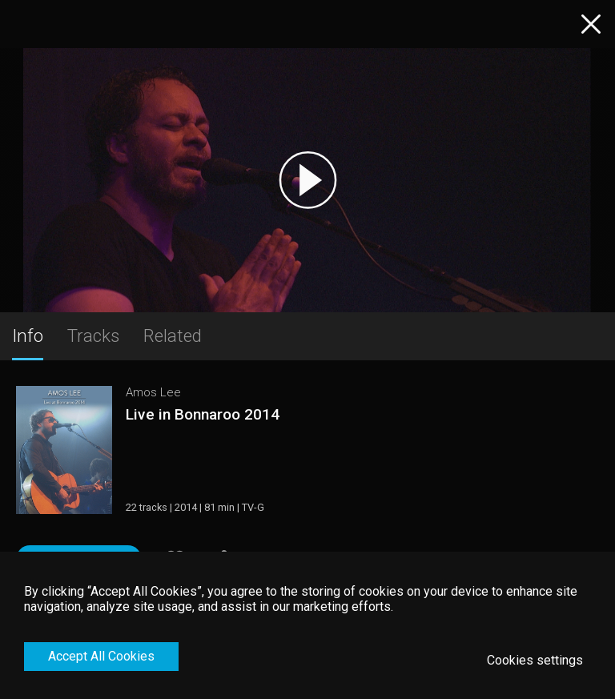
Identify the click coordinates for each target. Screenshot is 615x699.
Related (172, 335)
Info (27, 335)
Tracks (93, 335)
